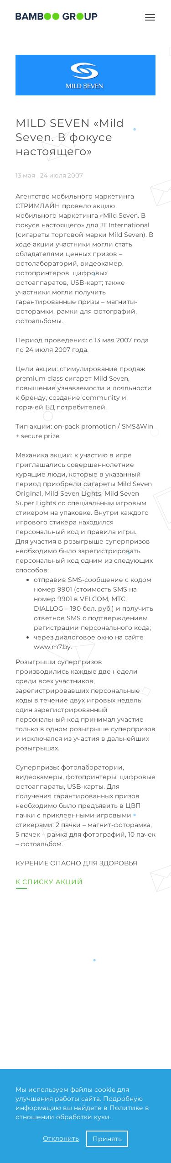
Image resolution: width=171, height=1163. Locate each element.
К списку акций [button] (49, 882)
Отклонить (61, 1138)
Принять (107, 1139)
